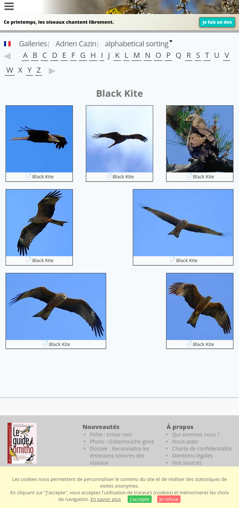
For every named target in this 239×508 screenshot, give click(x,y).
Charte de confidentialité (202, 448)
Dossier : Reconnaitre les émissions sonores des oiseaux (119, 455)
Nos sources (187, 462)
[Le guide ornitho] (22, 443)
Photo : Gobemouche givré (122, 441)
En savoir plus (106, 499)
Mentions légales (192, 455)
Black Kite (43, 176)
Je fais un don (217, 22)
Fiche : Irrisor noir (111, 434)
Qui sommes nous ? (195, 434)
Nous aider (185, 441)
